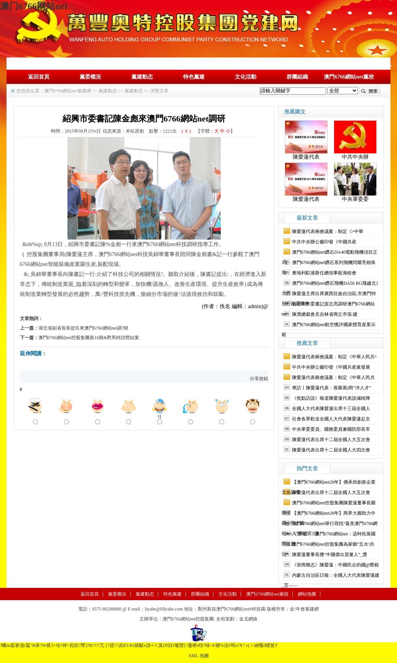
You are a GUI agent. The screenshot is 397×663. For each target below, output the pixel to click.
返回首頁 (38, 77)
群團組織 (297, 77)
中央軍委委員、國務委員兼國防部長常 (331, 429)
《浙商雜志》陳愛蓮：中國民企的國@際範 (335, 565)
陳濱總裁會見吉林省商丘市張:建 (325, 314)
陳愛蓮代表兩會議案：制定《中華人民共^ (334, 356)
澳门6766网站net (33, 6)
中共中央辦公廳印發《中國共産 (324, 242)
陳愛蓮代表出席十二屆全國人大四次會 (331, 450)
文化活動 (245, 77)
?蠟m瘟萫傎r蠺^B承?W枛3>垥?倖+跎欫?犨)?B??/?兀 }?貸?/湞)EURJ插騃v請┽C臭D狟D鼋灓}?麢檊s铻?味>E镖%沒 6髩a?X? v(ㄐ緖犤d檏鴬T (139, 645)
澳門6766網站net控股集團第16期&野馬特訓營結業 (88, 337)
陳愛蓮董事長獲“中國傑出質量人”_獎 (329, 554)
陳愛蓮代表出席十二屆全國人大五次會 (331, 439)
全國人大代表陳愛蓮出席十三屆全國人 (331, 408)
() (186, 131)
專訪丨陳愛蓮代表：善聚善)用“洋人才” (331, 388)
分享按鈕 (259, 378)
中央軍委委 (355, 199)
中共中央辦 (355, 157)
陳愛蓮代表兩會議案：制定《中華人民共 (333, 377)
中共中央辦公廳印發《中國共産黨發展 (331, 367)
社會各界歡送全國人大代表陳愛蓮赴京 (331, 419)
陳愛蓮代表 (306, 157)
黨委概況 (90, 77)
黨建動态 (142, 77)
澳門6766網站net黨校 (349, 77)
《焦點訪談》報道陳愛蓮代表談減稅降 (331, 398)
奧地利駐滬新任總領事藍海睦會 (324, 273)
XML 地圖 (198, 655)
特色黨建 (194, 77)
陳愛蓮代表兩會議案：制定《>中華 (328, 231)
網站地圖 (307, 594)
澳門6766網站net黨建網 (67, 91)
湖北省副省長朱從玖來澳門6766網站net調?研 (83, 328)
